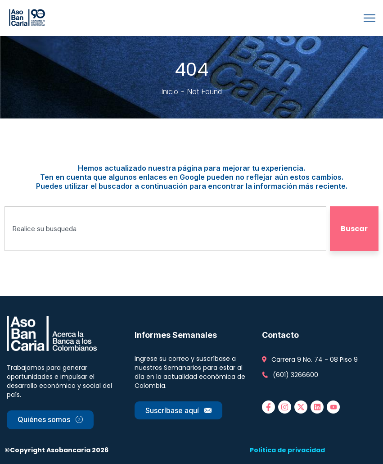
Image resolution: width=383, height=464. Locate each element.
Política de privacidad (287, 450)
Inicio (169, 91)
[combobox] (165, 228)
